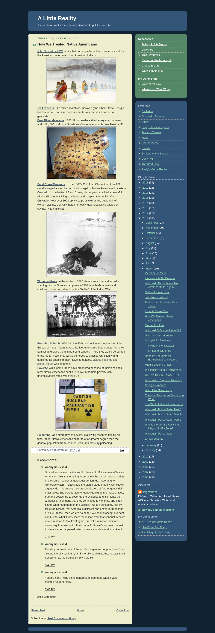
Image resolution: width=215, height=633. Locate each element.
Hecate (146, 148)
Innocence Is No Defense (160, 278)
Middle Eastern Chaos (158, 364)
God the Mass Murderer (159, 335)
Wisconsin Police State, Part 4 (163, 409)
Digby (145, 121)
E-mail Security (154, 438)
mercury (95, 443)
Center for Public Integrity (157, 60)
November (152, 227)
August (150, 243)
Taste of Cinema (151, 132)
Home (80, 610)
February (151, 445)
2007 (145, 472)
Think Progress (151, 54)
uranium (71, 443)
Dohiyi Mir (148, 158)
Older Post (122, 610)
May (148, 258)
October (151, 233)
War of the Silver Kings (159, 390)
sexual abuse (45, 363)
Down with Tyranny (153, 116)
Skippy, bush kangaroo (155, 127)
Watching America (152, 70)
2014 (145, 202)
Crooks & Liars (150, 65)
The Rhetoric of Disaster (159, 345)
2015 (145, 197)
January (151, 450)
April (149, 263)
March (150, 268)
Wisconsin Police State (159, 433)
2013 (145, 208)
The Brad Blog (150, 164)
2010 (145, 456)
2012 (145, 213)
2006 (145, 477)
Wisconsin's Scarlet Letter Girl (163, 330)
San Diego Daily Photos (156, 532)
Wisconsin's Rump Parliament (163, 369)
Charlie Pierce (150, 143)
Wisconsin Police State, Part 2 (163, 419)
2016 (145, 192)
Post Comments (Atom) (61, 618)
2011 (145, 218)
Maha (145, 137)
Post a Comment (45, 596)
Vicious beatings (102, 359)
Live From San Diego (154, 527)
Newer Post (38, 610)
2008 (145, 466)
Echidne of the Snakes (155, 153)
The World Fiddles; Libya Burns (164, 404)
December (152, 222)
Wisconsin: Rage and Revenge (163, 380)
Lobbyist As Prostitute (158, 340)
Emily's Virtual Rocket (155, 169)
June (149, 253)
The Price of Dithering (158, 350)
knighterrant (149, 492)
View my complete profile (157, 509)
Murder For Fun (154, 325)
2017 (145, 187)
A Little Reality (57, 18)
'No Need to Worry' (156, 297)
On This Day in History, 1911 (162, 375)
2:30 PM (50, 536)
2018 (145, 182)
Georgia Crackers (155, 385)
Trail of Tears (45, 108)
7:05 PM (50, 589)
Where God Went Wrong (156, 89)
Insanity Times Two (156, 311)
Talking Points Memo (154, 44)
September (153, 238)
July (148, 248)
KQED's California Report (157, 522)
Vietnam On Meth (155, 273)
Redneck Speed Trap (157, 292)
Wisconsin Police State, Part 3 (163, 414)
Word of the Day (151, 84)
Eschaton (147, 111)
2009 (145, 461)
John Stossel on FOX (50, 51)
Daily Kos (147, 49)
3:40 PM (50, 565)
